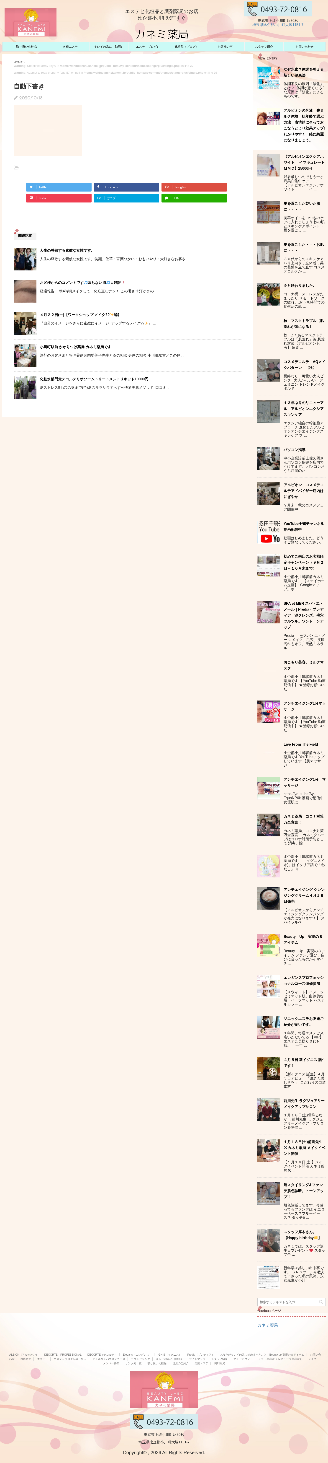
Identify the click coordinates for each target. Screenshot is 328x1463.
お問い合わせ (304, 46)
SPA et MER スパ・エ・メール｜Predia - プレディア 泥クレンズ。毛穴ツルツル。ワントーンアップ (304, 615)
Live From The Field (301, 744)
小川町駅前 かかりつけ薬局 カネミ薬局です (75, 347)
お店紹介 (25, 1359)
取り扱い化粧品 (26, 46)
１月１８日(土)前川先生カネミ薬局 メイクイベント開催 (304, 1148)
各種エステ (70, 46)
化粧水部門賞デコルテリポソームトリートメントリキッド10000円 (94, 379)
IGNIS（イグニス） (170, 1354)
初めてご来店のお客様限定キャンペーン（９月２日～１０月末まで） (304, 562)
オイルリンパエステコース (108, 1359)
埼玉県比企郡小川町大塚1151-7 (278, 25)
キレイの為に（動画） (109, 46)
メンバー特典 (111, 1363)
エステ (42, 1359)
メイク (312, 1359)
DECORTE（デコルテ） (102, 1354)
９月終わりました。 (300, 286)
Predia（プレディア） (200, 1354)
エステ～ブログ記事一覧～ (70, 1359)
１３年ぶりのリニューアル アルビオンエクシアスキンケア (304, 409)
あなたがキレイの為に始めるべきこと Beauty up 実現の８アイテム (262, 1354)
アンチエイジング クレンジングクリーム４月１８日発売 (304, 895)
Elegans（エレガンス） (137, 1354)
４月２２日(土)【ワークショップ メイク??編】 (80, 315)
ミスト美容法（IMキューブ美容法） (280, 1359)
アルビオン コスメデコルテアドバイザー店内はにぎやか (304, 491)
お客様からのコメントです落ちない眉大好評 (82, 283)
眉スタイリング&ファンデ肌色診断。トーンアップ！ (304, 1191)
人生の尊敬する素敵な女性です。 (67, 250)
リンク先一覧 (133, 1363)
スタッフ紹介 (264, 46)
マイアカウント (243, 1359)
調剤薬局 (219, 1363)
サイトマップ (197, 1359)
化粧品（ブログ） (186, 46)
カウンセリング (140, 1359)
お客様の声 (225, 46)
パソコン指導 (294, 450)
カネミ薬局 (267, 1325)
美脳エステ (201, 1363)
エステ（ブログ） (148, 46)
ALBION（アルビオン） (23, 1354)
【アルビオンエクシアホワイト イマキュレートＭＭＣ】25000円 (304, 162)
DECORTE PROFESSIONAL (63, 1354)
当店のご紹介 (180, 1363)
